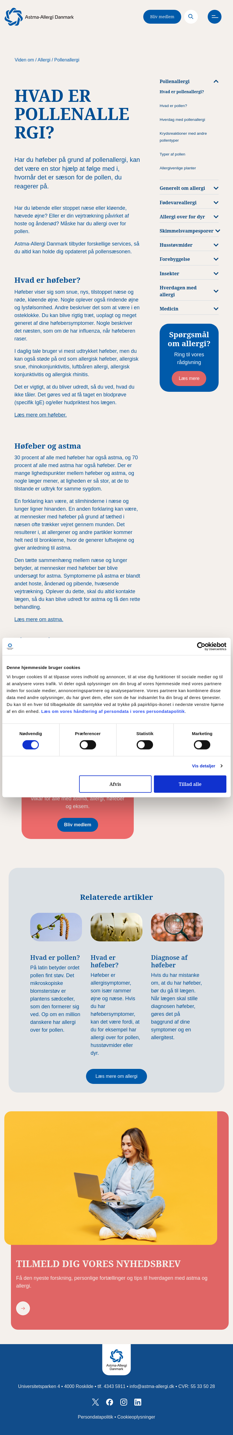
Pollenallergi (66, 59)
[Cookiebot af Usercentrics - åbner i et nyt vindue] (201, 646)
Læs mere (189, 378)
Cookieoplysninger (136, 1417)
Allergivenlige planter (178, 168)
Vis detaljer (203, 765)
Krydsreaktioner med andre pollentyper (183, 137)
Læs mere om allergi (116, 1076)
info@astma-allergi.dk (152, 1386)
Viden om (24, 59)
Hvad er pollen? (173, 106)
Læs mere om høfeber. (40, 415)
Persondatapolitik (95, 1417)
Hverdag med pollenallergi (182, 119)
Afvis (115, 784)
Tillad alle (190, 784)
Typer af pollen (172, 154)
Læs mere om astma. (38, 619)
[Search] (191, 17)
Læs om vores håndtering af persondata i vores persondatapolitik (112, 711)
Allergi (44, 59)
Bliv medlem (162, 16)
